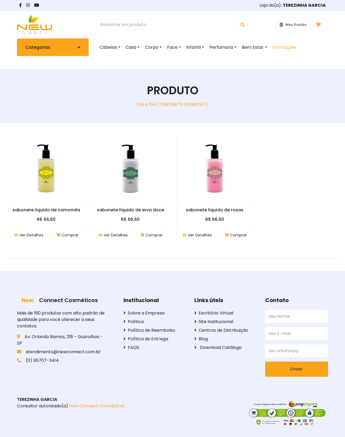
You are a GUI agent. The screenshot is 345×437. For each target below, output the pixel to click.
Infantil (193, 47)
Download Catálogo (218, 347)
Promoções (284, 47)
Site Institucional (213, 322)
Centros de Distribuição (221, 330)
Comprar (67, 235)
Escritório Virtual (213, 313)
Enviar (296, 369)
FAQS (131, 347)
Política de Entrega (145, 339)
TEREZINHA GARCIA (37, 399)
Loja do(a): (293, 5)
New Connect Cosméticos (96, 406)
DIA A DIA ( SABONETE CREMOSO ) (172, 104)
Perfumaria (221, 47)
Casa (131, 47)
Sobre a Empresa (143, 313)
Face (172, 47)
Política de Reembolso (149, 330)
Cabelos (108, 47)
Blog (201, 339)
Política (133, 322)
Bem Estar (253, 47)
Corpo (151, 47)
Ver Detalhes (28, 235)
